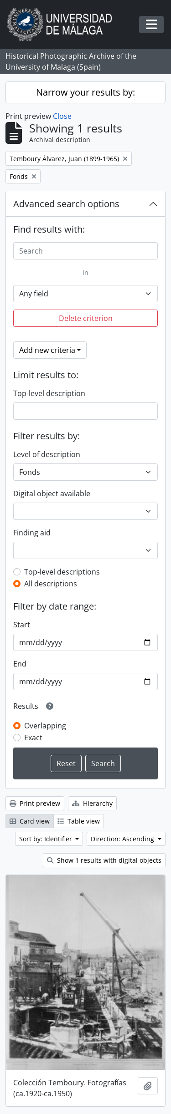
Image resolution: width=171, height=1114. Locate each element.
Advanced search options (66, 204)
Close (62, 116)
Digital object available (51, 493)
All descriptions (50, 584)
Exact (33, 737)
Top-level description (49, 393)
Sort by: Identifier (46, 838)
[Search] (85, 250)
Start (21, 625)
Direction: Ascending (123, 838)
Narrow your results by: (85, 92)
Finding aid (32, 533)
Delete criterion (86, 318)
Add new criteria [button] (47, 350)
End (19, 664)
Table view (78, 821)
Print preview (35, 803)
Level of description (46, 454)
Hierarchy (92, 803)
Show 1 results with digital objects (104, 860)
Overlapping (45, 726)
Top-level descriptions (62, 572)
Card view (30, 821)
